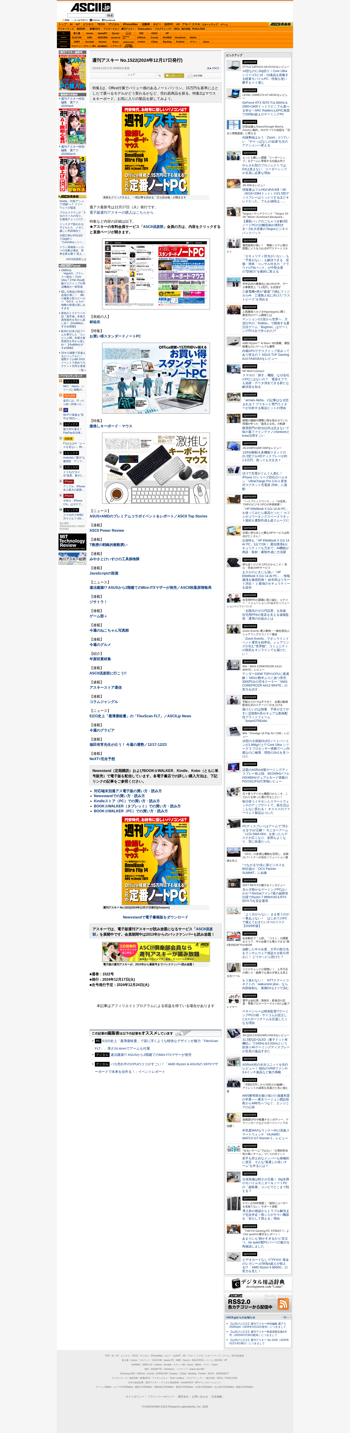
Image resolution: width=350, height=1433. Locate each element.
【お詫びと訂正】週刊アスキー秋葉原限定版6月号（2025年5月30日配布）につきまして (258, 1333)
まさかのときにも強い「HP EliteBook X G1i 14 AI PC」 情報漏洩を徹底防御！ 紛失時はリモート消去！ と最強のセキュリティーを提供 (266, 579)
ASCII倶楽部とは (76, 259)
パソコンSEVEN (128, 33)
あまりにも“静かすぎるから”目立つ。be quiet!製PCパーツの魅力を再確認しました (266, 1242)
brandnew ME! (128, 46)
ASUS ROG (103, 37)
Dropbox (141, 42)
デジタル (113, 24)
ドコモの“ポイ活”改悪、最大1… (73, 474)
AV (178, 24)
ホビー (157, 24)
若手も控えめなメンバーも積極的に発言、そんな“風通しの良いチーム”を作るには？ (265, 1162)
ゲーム (224, 24)
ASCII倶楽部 (281, 24)
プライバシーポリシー (161, 1396)
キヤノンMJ (90, 46)
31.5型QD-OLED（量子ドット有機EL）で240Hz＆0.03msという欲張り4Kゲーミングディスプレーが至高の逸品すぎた (266, 1045)
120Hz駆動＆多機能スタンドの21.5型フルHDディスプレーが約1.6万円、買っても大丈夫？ (264, 456)
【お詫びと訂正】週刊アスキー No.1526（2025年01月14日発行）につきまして (259, 1341)
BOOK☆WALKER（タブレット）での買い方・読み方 (137, 806)
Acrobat (89, 42)
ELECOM (76, 37)
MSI (142, 33)
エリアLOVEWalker (123, 1387)
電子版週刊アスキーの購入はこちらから (122, 212)
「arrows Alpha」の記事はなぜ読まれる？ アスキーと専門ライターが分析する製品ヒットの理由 (265, 404)
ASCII (215, 68)
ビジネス (88, 24)
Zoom (206, 42)
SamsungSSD (126, 37)
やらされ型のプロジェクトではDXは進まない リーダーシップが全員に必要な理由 (264, 169)
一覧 (158, 75)
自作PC (168, 24)
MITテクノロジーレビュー (208, 1382)
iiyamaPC (102, 33)
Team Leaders (177, 1378)
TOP (107, 1355)
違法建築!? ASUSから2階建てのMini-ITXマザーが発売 (151, 1055)
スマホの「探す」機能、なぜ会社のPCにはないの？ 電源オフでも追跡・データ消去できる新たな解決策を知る (265, 381)
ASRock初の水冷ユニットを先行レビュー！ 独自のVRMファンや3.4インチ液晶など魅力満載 (265, 1068)
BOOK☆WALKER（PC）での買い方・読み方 (131, 811)
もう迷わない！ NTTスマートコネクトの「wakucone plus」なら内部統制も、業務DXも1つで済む (265, 984)
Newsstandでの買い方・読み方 (119, 796)
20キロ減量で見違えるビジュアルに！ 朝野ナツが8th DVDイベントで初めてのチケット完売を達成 (73, 359)
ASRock (141, 37)
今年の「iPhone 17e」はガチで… (73, 502)
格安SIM (81, 29)
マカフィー (76, 46)
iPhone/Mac (130, 24)
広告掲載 (216, 1396)
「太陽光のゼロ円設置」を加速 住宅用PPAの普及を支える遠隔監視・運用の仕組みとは (265, 614)
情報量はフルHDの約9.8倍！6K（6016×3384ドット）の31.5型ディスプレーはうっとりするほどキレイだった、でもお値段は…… (265, 195)
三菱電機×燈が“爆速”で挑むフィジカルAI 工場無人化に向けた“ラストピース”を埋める (266, 295)
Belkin (193, 37)
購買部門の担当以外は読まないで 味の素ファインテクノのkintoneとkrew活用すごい (267, 432)
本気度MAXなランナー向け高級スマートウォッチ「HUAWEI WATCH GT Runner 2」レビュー (266, 1134)
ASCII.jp (90, 7)
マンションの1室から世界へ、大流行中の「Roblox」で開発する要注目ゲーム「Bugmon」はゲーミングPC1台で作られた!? (266, 325)
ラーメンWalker (104, 1387)
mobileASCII (187, 1382)
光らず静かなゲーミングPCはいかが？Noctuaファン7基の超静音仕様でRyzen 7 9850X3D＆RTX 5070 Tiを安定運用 (265, 895)
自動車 (146, 24)
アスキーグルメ (111, 29)
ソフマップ (115, 46)
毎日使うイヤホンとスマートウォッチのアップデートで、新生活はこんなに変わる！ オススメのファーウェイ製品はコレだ (266, 807)
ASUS (154, 33)
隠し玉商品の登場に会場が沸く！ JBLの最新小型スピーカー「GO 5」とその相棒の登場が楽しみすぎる (73, 300)
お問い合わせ (200, 1396)
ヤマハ (193, 42)
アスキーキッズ (66, 29)
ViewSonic (180, 37)
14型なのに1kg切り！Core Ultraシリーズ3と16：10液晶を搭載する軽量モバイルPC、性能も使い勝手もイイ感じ (265, 76)
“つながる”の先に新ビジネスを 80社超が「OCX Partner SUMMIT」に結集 (265, 869)
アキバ (186, 24)
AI (71, 24)
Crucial (154, 37)
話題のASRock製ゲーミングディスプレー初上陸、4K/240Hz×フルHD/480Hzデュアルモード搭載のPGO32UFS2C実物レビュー (265, 775)
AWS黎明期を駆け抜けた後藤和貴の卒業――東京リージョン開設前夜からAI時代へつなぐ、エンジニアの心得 (266, 1101)
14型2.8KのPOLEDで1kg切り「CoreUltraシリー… (72, 239)
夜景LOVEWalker (184, 1387)
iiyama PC (169, 1360)
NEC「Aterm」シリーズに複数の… (74, 388)
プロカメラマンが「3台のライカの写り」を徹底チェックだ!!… (72, 216)
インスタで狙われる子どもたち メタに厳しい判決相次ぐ (72, 227)
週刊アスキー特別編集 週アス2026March (72, 150)
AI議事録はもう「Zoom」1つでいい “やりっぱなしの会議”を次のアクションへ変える (265, 141)
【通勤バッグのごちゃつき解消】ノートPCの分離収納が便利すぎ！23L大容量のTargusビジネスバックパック (265, 227)
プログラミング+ (163, 29)
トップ (62, 24)
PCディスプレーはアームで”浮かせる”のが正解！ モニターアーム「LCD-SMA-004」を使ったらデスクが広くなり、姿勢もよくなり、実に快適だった (265, 833)
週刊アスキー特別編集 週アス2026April (72, 102)
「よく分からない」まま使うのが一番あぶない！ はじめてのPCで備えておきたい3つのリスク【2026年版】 (265, 920)
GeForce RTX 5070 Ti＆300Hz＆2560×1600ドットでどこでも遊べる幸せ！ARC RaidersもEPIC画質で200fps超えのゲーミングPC (266, 108)
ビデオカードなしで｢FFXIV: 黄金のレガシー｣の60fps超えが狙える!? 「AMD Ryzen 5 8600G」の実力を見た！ (265, 1265)
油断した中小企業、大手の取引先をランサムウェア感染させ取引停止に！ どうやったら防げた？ (265, 953)
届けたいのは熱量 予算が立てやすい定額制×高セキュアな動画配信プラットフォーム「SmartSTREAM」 (265, 715)
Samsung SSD (127, 1373)
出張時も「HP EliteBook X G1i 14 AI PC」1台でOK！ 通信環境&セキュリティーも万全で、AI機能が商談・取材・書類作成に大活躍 (265, 546)
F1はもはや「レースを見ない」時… (74, 445)
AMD (89, 37)
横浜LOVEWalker (143, 1387)
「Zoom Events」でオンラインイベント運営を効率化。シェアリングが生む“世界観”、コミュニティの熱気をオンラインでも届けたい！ (265, 646)
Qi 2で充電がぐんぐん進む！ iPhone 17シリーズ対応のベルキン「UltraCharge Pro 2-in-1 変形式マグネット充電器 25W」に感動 (265, 480)
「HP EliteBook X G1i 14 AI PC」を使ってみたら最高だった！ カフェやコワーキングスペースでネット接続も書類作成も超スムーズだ (266, 514)
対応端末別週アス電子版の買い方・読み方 (128, 791)
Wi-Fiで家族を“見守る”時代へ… (73, 416)
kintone (103, 42)
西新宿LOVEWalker (164, 1387)
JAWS (76, 42)
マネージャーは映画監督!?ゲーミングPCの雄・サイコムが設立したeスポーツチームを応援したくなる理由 (265, 1017)
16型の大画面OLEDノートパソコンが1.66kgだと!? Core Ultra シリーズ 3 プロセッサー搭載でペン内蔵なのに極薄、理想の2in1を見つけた (266, 748)
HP (167, 33)
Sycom (115, 33)
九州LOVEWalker (203, 1387)
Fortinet (180, 42)
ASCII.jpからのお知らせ (240, 1317)
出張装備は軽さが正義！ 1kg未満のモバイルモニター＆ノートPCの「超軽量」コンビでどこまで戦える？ (265, 1185)
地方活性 (185, 29)
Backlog (167, 42)
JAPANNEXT (102, 46)
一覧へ (82, 370)
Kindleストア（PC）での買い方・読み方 (127, 801)
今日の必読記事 (136, 1382)
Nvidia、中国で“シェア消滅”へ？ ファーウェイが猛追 (72, 204)
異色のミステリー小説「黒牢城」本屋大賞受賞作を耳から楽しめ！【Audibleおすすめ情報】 (73, 320)
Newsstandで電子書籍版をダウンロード (155, 917)
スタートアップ (209, 24)
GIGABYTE (115, 38)
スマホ (196, 24)
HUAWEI (167, 37)
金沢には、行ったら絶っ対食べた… (74, 402)
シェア (131, 74)
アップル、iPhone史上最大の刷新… (74, 488)
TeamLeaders (145, 29)
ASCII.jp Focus (72, 265)
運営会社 (183, 1396)
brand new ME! (197, 1369)
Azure (115, 42)
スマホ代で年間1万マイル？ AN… (73, 516)
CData (154, 42)
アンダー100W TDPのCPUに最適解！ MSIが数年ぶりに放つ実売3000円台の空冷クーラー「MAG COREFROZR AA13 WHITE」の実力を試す (265, 681)
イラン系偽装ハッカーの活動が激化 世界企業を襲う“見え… (72, 250)
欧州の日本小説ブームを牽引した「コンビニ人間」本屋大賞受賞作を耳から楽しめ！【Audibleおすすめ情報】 (73, 339)
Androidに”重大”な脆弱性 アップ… (74, 459)
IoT (78, 24)
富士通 (76, 33)
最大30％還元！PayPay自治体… (73, 431)
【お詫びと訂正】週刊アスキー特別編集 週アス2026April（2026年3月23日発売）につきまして (257, 1325)
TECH (101, 24)
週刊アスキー (128, 29)
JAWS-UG (147, 1364)
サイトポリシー (135, 1396)
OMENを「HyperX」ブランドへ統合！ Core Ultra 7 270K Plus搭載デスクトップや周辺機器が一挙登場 (73, 278)
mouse (89, 33)
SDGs (177, 29)
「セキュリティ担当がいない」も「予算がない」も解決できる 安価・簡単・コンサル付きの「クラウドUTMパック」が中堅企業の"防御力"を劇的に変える (265, 263)
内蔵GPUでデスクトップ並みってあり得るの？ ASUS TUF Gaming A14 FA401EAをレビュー (266, 354)
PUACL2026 (198, 29)
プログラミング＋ (195, 1378)
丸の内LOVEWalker (224, 1387)
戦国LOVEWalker (244, 1387)
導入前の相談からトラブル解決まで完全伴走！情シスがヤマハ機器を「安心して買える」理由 (265, 1214)
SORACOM (162, 1373)
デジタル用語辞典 (170, 1382)
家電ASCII (95, 29)
